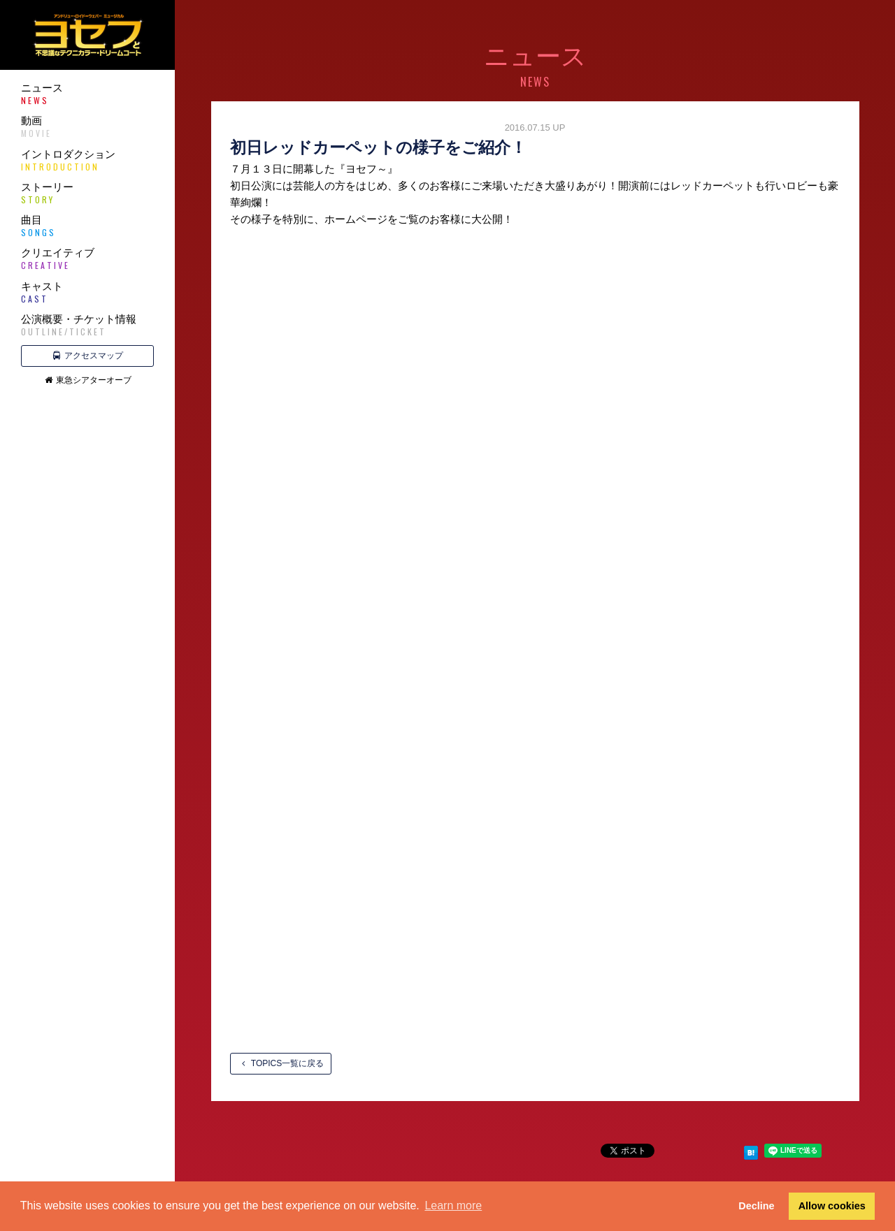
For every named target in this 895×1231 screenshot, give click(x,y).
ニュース (87, 94)
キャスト (87, 292)
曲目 (87, 226)
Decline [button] (756, 1205)
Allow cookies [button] (832, 1205)
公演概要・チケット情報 (87, 325)
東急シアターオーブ (87, 380)
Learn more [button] (453, 1205)
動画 (87, 127)
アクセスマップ (88, 355)
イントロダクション (87, 160)
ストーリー (87, 193)
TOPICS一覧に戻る (281, 1063)
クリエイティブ (87, 259)
